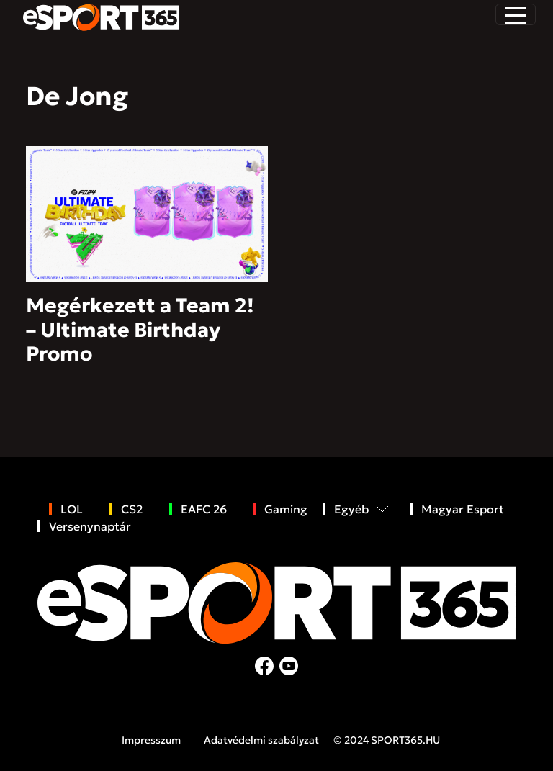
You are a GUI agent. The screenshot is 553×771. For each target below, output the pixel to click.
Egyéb (351, 509)
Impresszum (151, 740)
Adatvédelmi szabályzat (261, 740)
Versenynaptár (90, 526)
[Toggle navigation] (515, 14)
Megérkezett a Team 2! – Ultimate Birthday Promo (140, 329)
